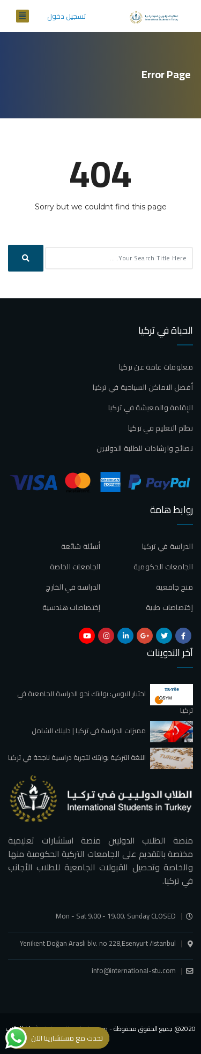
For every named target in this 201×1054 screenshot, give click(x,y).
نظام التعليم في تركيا (160, 428)
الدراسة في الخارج (73, 587)
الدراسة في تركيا (167, 546)
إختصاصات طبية (169, 607)
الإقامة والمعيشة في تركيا (150, 408)
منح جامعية (174, 587)
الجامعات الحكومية (163, 567)
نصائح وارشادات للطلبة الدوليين (144, 448)
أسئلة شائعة (80, 546)
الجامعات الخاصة (75, 567)
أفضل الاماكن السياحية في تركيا (143, 387)
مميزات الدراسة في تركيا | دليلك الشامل (89, 730)
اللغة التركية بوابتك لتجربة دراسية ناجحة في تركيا (77, 757)
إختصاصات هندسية (71, 607)
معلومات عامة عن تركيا (156, 367)
